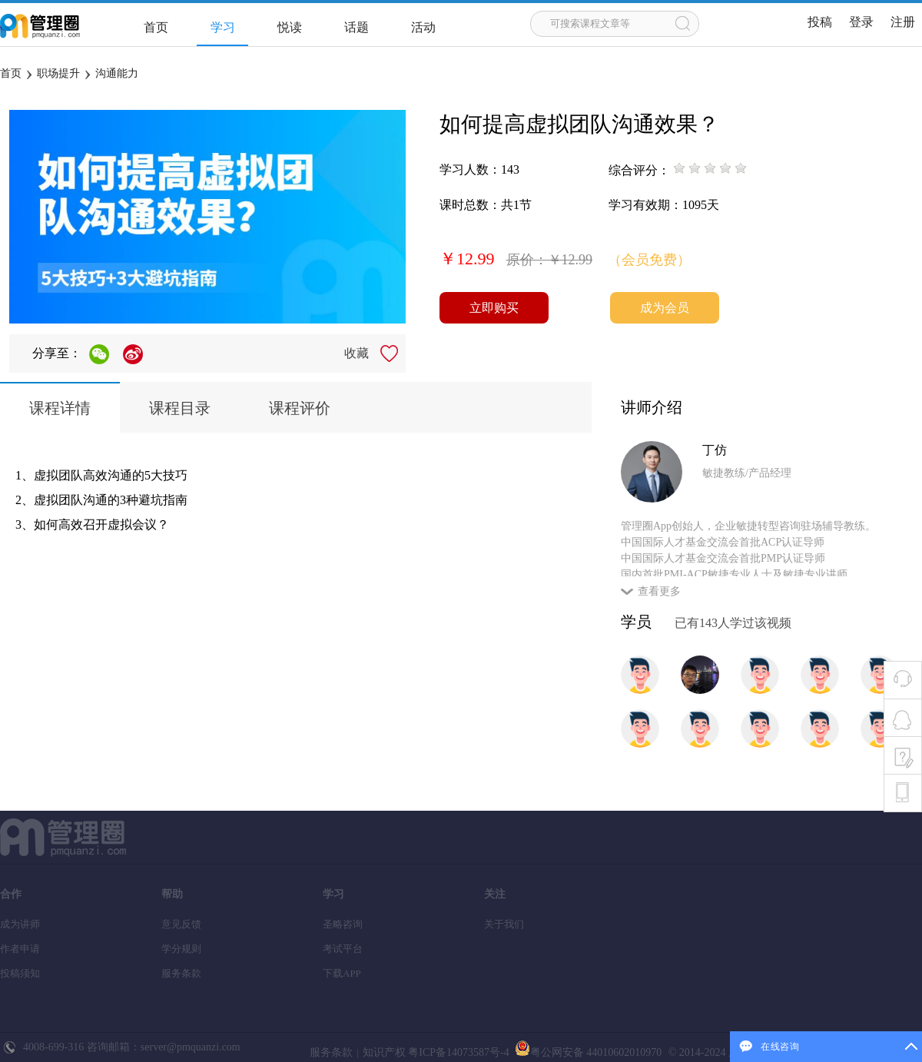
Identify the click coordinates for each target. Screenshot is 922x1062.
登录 (861, 21)
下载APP (342, 973)
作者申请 (20, 948)
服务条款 (181, 973)
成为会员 (664, 307)
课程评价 (299, 408)
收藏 (356, 353)
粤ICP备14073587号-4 (457, 1052)
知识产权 (384, 1052)
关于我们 (504, 924)
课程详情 (60, 408)
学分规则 (181, 948)
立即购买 (494, 307)
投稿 (820, 21)
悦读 (289, 27)
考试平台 (343, 948)
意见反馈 (181, 924)
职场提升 (58, 73)
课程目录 (180, 408)
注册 (902, 21)
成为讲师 (20, 924)
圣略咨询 (343, 924)
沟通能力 (116, 73)
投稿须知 (20, 973)
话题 (356, 27)
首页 (156, 27)
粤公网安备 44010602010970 (587, 1052)
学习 (223, 27)
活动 (423, 27)
